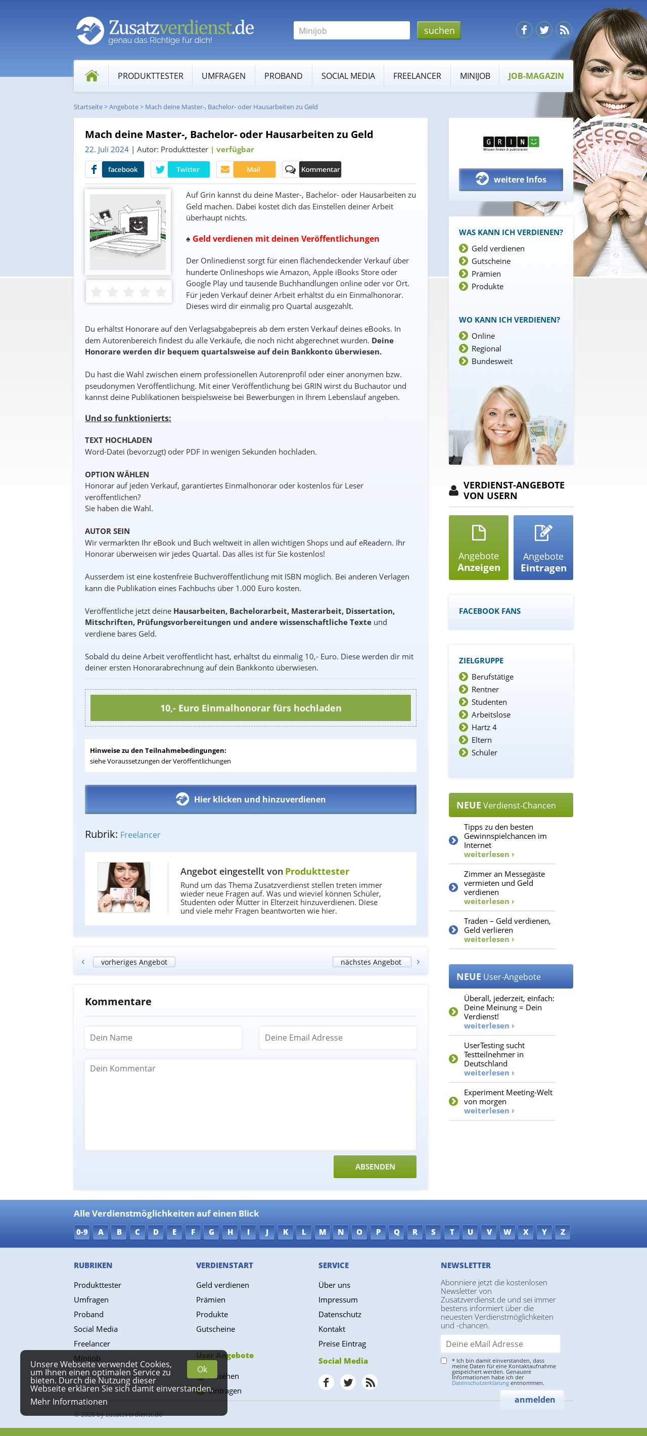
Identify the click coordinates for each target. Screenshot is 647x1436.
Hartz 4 (484, 727)
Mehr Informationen (69, 1402)
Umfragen (224, 75)
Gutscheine (491, 261)
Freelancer (417, 75)
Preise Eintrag (342, 1343)
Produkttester (150, 75)
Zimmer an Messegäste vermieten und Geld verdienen (504, 887)
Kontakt (331, 1329)
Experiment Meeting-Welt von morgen (508, 1101)
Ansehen (224, 1376)
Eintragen (225, 1390)
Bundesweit (492, 361)
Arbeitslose (491, 714)
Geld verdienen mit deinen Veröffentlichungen (286, 238)
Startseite (88, 106)
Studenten (489, 702)
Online (483, 336)
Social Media (348, 75)
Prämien (486, 273)
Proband (283, 75)
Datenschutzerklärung (480, 1382)
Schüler (484, 752)
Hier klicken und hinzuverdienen (251, 798)
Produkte (487, 286)
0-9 (82, 1232)
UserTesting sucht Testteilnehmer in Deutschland (494, 1059)
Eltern (482, 740)
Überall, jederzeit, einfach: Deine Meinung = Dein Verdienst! (509, 1012)
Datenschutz (339, 1314)
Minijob (475, 75)
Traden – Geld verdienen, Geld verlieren (507, 930)
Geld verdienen (498, 248)
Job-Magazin (536, 75)
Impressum (338, 1299)
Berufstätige (493, 676)
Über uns (334, 1285)
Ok (202, 1369)
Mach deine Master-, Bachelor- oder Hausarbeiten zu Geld (231, 106)
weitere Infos (511, 179)
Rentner (485, 689)
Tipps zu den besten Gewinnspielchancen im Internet (505, 840)
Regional (486, 348)
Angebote (123, 106)
